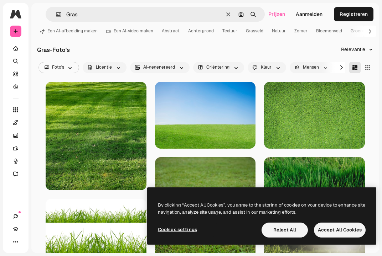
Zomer (301, 31)
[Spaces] (19, 122)
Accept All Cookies (340, 230)
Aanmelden (309, 14)
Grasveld (254, 31)
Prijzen (276, 14)
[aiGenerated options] (160, 67)
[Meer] (15, 241)
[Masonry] (355, 67)
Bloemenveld (329, 31)
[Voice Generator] (19, 161)
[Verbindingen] (15, 216)
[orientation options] (218, 67)
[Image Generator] (19, 135)
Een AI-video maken (129, 31)
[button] (56, 14)
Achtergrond (201, 31)
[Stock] (15, 74)
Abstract (171, 31)
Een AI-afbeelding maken (69, 31)
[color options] (267, 67)
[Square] (367, 67)
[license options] (105, 67)
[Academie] (15, 229)
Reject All (284, 230)
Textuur (229, 31)
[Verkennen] (15, 86)
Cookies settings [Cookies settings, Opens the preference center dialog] (177, 229)
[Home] (15, 48)
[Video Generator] (19, 148)
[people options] (312, 67)
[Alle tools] (15, 110)
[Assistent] (19, 174)
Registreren (354, 14)
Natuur (279, 31)
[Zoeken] (15, 61)
